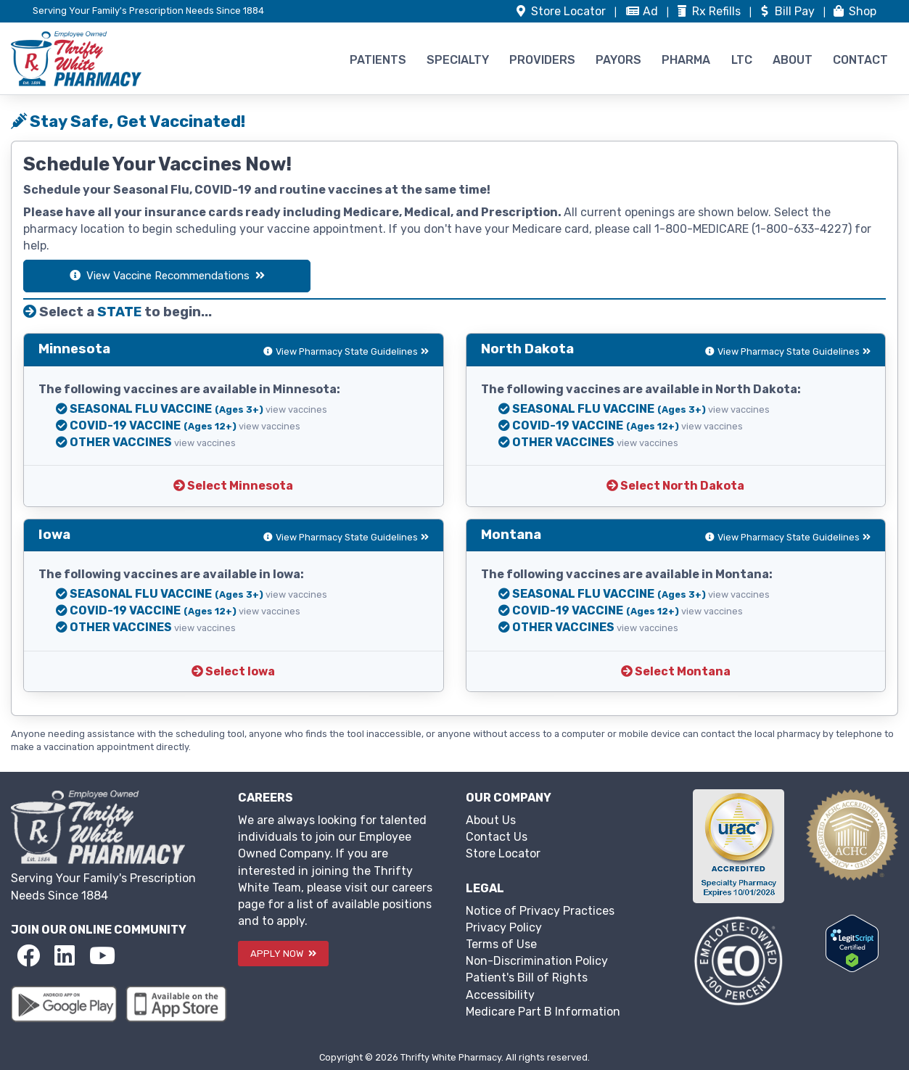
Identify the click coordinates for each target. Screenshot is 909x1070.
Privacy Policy (504, 927)
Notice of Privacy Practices (540, 911)
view (296, 409)
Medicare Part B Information (543, 1011)
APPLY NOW (283, 953)
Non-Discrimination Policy (537, 961)
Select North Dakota (675, 486)
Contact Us (496, 837)
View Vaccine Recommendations (167, 275)
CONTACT (860, 60)
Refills (709, 11)
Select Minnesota (233, 486)
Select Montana (676, 671)
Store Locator (503, 853)
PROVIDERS (542, 60)
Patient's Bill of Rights (527, 977)
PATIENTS (378, 60)
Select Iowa (233, 671)
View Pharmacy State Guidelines (346, 351)
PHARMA (686, 60)
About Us (491, 820)
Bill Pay (787, 11)
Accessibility (500, 995)
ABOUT (793, 60)
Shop (853, 11)
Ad (643, 11)
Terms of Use (501, 944)
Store (561, 11)
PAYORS (618, 60)
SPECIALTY (458, 60)
